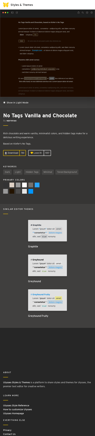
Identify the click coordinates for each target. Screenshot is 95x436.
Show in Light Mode (15, 102)
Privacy (7, 430)
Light (18, 172)
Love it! (36, 152)
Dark (7, 172)
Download (11, 152)
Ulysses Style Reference (16, 405)
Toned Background (67, 172)
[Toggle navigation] (89, 5)
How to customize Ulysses (17, 409)
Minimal (48, 172)
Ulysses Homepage (13, 413)
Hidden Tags (32, 172)
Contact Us (9, 434)
